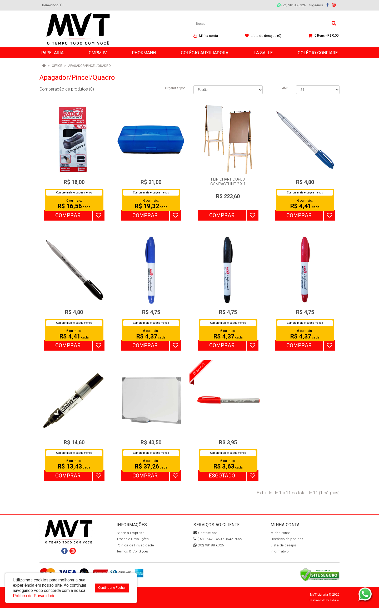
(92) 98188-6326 (291, 5)
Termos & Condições (133, 551)
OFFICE (57, 66)
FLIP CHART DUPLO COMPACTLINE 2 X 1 (228, 181)
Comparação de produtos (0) (66, 89)
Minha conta (281, 533)
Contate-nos (205, 533)
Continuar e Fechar (112, 588)
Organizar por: (175, 88)
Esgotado (222, 475)
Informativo (280, 551)
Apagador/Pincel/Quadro (89, 66)
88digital (335, 600)
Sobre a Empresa (131, 533)
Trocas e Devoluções (133, 539)
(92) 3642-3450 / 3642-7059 (217, 539)
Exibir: (284, 88)
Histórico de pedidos (287, 539)
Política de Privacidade (135, 545)
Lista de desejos (284, 545)
